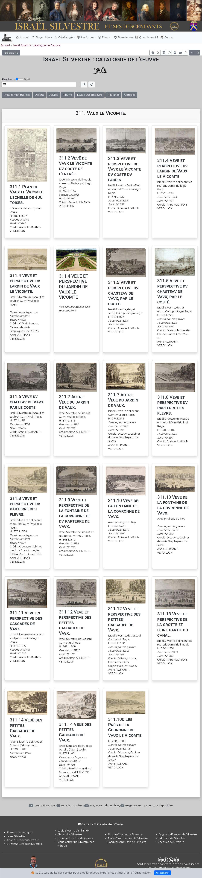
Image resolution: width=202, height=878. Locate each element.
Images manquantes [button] (17, 94)
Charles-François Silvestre (23, 840)
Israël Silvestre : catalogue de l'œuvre (37, 45)
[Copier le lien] (185, 52)
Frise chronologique (19, 832)
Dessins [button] (39, 94)
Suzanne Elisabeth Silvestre (24, 843)
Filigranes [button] (113, 94)
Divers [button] (104, 37)
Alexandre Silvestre (69, 834)
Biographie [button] (11, 52)
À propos (129, 94)
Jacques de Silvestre (171, 841)
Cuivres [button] (53, 94)
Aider (119, 824)
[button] (152, 52)
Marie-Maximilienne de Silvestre (128, 838)
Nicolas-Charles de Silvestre (125, 834)
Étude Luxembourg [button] (90, 94)
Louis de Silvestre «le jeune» (75, 838)
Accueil (22, 37)
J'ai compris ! (163, 872)
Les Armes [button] (85, 37)
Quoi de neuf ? (146, 37)
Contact (168, 37)
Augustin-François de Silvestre (177, 834)
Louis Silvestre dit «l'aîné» (73, 830)
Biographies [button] (41, 37)
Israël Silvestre (16, 836)
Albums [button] (67, 94)
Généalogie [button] (64, 37)
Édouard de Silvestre (171, 838)
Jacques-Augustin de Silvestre (127, 841)
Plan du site (123, 37)
